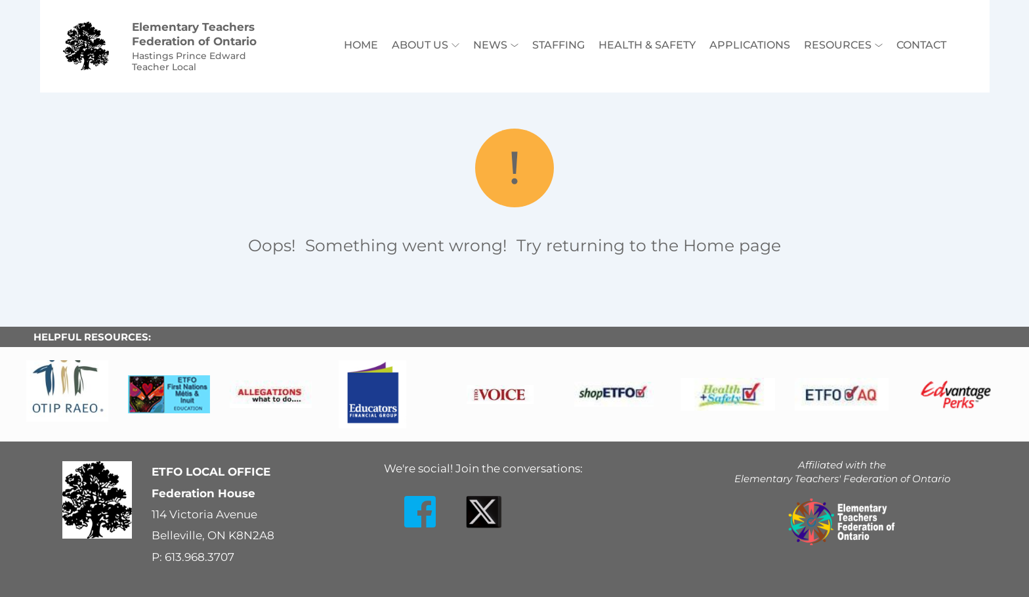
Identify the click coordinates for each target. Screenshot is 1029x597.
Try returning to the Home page (648, 245)
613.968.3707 (199, 557)
